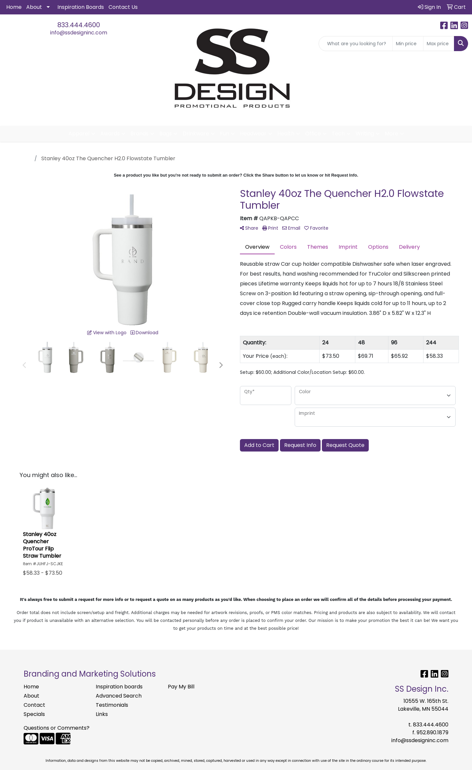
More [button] (391, 133)
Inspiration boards (119, 686)
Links (102, 714)
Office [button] (313, 133)
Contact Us (123, 7)
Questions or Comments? (56, 728)
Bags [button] (165, 133)
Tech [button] (338, 133)
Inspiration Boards (80, 7)
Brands (139, 133)
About (34, 7)
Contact (34, 705)
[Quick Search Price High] (438, 43)
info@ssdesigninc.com (78, 32)
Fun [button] (224, 133)
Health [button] (285, 133)
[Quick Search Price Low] (407, 43)
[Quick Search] (356, 43)
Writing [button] (365, 133)
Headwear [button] (253, 133)
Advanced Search (119, 696)
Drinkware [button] (196, 133)
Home (14, 7)
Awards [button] (110, 133)
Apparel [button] (79, 133)
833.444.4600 (78, 24)
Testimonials (112, 705)
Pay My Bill (181, 686)
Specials (34, 714)
